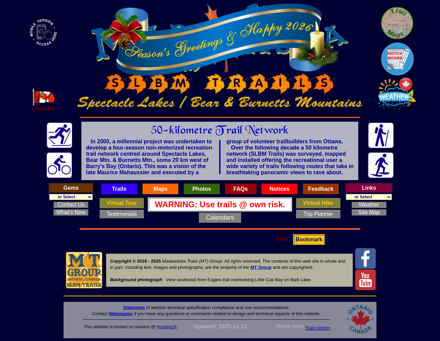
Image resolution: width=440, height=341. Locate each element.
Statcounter (317, 328)
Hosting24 (167, 326)
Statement (134, 307)
